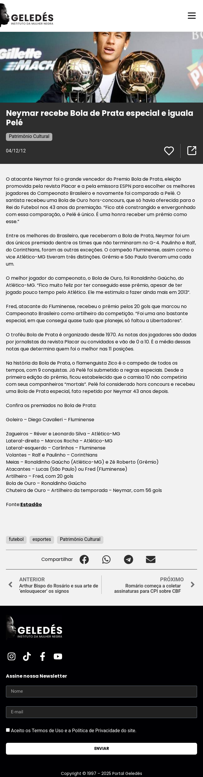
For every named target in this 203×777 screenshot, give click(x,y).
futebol (16, 539)
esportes (42, 539)
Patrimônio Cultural (29, 136)
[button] (84, 559)
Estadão (31, 504)
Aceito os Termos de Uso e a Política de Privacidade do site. (74, 730)
